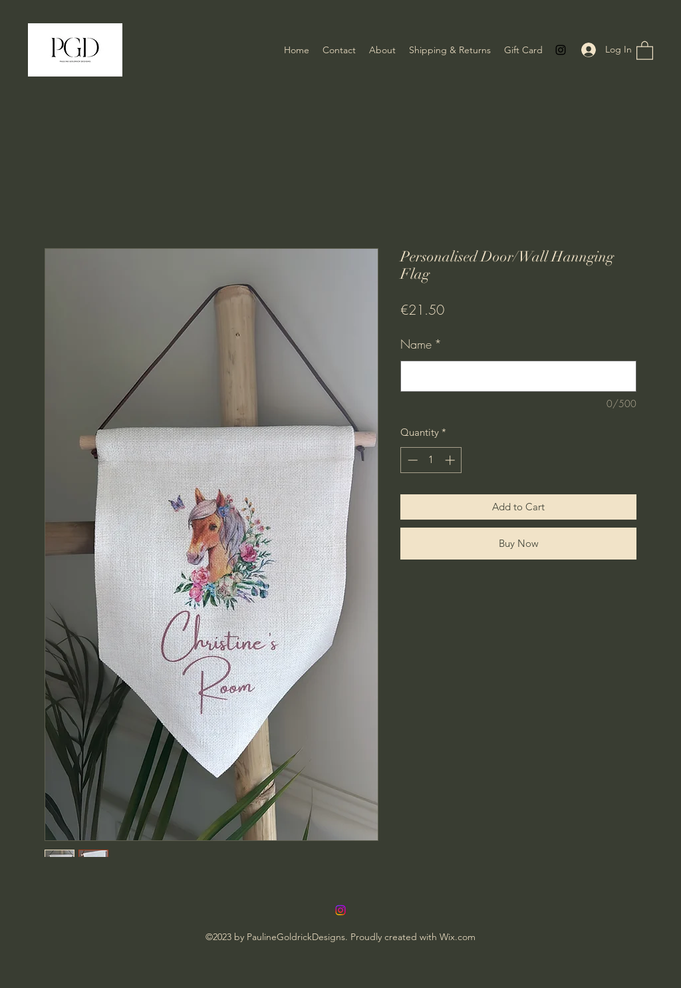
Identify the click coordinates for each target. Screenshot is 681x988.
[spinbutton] (431, 460)
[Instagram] (560, 50)
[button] (644, 50)
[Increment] (451, 460)
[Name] (518, 376)
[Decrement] (411, 460)
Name (421, 344)
